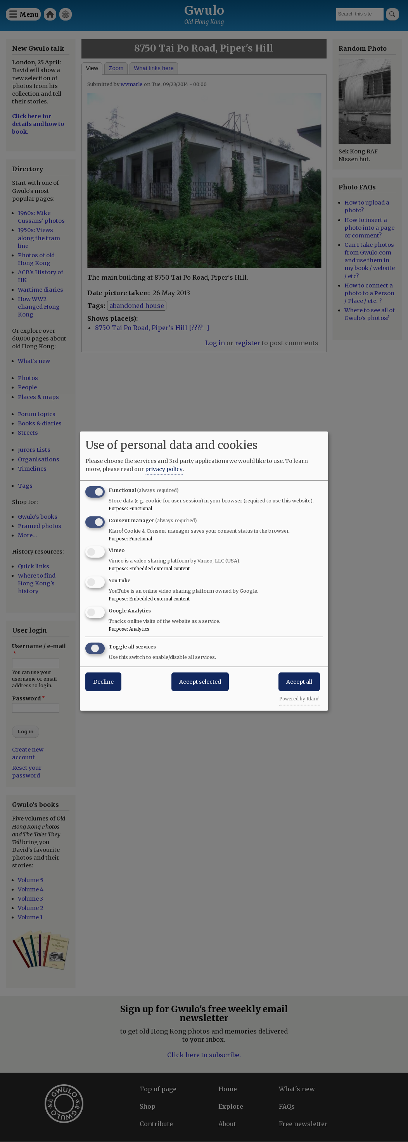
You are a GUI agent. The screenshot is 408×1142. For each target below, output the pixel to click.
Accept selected (200, 681)
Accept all (299, 681)
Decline (103, 681)
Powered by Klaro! (299, 698)
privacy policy (164, 468)
